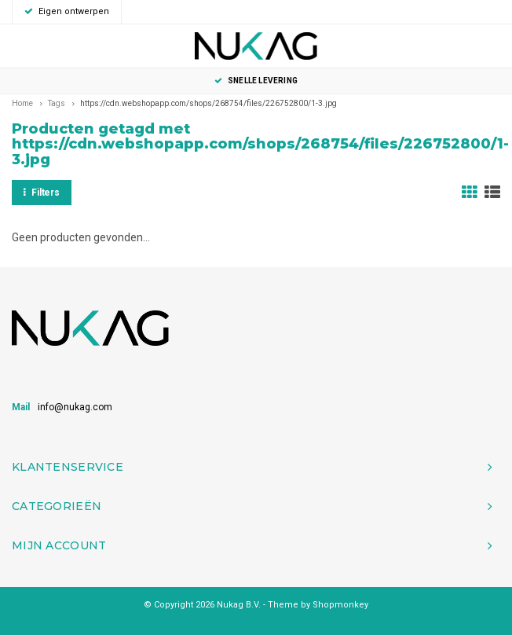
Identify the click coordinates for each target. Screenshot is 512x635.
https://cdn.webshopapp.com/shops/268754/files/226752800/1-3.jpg (208, 103)
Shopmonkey (340, 605)
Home (22, 103)
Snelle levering (256, 80)
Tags (56, 103)
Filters (42, 192)
